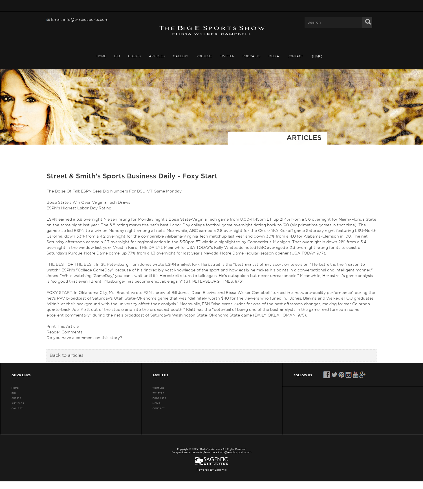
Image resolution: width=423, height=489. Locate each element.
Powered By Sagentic (212, 469)
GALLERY (180, 55)
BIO (117, 55)
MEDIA (273, 55)
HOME (101, 55)
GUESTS (134, 55)
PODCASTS (251, 55)
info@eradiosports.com (235, 452)
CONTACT (295, 55)
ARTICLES (157, 55)
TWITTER (227, 55)
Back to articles (66, 355)
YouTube (204, 55)
